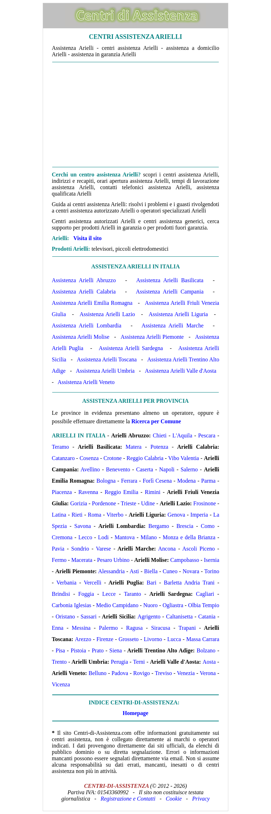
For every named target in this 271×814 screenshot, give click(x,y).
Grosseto (129, 639)
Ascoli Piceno (198, 549)
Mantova (125, 537)
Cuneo (170, 571)
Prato (98, 650)
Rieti (77, 515)
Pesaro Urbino (113, 560)
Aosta (209, 662)
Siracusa (160, 628)
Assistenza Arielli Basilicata (169, 280)
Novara (190, 571)
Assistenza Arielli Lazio (107, 314)
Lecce (109, 594)
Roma (94, 515)
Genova (176, 515)
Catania (207, 617)
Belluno (98, 673)
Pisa (60, 650)
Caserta (144, 469)
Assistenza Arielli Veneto (86, 382)
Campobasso (184, 560)
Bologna (105, 481)
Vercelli (92, 583)
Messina (81, 628)
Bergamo (159, 526)
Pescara (206, 435)
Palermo (108, 628)
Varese (103, 549)
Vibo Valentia (183, 458)
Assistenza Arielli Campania (170, 292)
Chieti (160, 435)
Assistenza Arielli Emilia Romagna (92, 303)
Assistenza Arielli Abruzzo (84, 280)
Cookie (174, 799)
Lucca (174, 639)
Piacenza (62, 492)
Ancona (167, 549)
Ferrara (129, 481)
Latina (59, 515)
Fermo (59, 560)
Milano (148, 537)
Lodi (103, 537)
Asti (134, 571)
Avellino (90, 469)
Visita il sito (87, 238)
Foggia (86, 594)
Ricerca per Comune (156, 421)
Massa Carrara (202, 639)
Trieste (128, 503)
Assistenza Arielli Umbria (105, 371)
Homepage (136, 713)
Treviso (163, 673)
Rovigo (141, 673)
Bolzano (206, 650)
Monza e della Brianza (189, 537)
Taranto (132, 594)
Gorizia (78, 503)
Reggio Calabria (145, 458)
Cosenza (88, 458)
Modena (186, 481)
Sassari (88, 617)
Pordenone (104, 503)
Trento (59, 662)
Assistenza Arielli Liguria (178, 314)
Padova (120, 673)
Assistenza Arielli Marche (172, 325)
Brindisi (61, 594)
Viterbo (115, 515)
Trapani (187, 628)
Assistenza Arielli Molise (80, 337)
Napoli (167, 469)
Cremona (62, 537)
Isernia (211, 560)
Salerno (189, 469)
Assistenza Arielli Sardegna (131, 348)
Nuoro (150, 605)
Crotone (112, 458)
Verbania (66, 583)
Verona (208, 673)
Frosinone (204, 503)
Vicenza (61, 684)
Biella (150, 571)
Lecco (85, 537)
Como (208, 526)
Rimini (152, 492)
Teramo (60, 447)
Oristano (65, 617)
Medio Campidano (117, 605)
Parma (208, 481)
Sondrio (80, 549)
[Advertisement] (135, 114)
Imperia (199, 515)
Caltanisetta (179, 617)
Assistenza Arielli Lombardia (86, 325)
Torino (211, 571)
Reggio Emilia (121, 492)
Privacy (201, 799)
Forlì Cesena (157, 481)
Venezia (186, 673)
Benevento (118, 469)
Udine (148, 503)
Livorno (153, 639)
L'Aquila (182, 435)
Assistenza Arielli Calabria (84, 292)
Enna (58, 628)
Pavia (58, 549)
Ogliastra (173, 605)
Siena (115, 650)
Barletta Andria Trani (189, 583)
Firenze (104, 639)
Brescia (184, 526)
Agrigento (149, 617)
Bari (152, 583)
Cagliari (205, 594)
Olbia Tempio (203, 605)
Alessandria (111, 571)
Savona (82, 526)
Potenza (159, 447)
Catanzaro (63, 458)
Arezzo (83, 639)
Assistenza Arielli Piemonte (152, 337)
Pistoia (78, 650)
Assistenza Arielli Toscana (107, 359)
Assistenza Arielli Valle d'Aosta (180, 371)
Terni (139, 662)
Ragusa (134, 628)
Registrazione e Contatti (128, 799)
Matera (133, 447)
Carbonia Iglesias (71, 605)
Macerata (81, 560)
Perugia (119, 662)
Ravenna (88, 492)
